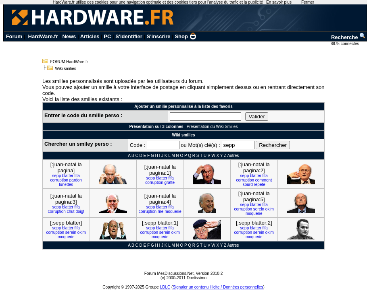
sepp (56, 175)
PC (107, 36)
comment (263, 180)
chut (71, 211)
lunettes (66, 184)
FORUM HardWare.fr (69, 62)
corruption (59, 180)
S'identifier (128, 36)
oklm (269, 209)
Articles (90, 36)
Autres (233, 155)
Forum (14, 36)
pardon (75, 180)
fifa (77, 175)
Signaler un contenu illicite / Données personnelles (218, 287)
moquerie (173, 211)
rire (160, 211)
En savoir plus (279, 2)
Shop (185, 36)
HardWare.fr (43, 36)
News (69, 36)
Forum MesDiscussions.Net (169, 273)
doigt (79, 211)
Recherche (348, 37)
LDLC (165, 287)
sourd (248, 184)
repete (259, 184)
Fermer (307, 2)
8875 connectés (345, 43)
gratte (170, 182)
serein (258, 209)
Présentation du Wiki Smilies (212, 126)
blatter (67, 175)
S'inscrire (159, 36)
